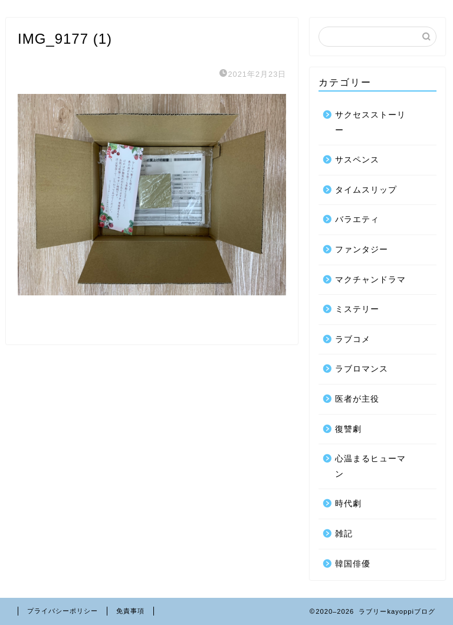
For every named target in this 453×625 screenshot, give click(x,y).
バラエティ (357, 219)
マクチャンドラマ (370, 279)
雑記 (344, 533)
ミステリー (357, 309)
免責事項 (130, 610)
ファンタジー (361, 249)
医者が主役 (357, 399)
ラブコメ (352, 339)
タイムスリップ (366, 189)
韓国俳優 (352, 563)
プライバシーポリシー (62, 610)
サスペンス (357, 159)
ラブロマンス (361, 368)
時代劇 (348, 503)
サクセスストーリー (370, 122)
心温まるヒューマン (370, 466)
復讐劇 (348, 429)
